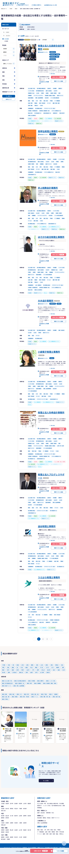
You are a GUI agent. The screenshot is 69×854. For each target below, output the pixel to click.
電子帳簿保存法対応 (57, 805)
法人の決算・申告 (41, 803)
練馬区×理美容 (15, 696)
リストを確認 (60, 851)
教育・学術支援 (60, 832)
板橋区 (26, 667)
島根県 (7, 830)
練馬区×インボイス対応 (50, 680)
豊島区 (13, 667)
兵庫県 (11, 823)
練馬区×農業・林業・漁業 (45, 696)
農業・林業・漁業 (47, 834)
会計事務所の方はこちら (49, 5)
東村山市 (43, 670)
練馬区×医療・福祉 (56, 696)
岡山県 (11, 830)
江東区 (37, 665)
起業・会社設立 (41, 813)
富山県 (7, 816)
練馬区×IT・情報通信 (53, 694)
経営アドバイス (55, 818)
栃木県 (7, 808)
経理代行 (39, 805)
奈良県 (16, 823)
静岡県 (2, 818)
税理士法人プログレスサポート (51, 476)
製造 (42, 830)
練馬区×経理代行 (40, 680)
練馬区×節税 (29, 683)
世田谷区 (56, 665)
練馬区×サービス (34, 696)
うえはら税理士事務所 (49, 577)
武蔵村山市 (21, 672)
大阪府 (2, 823)
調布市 (17, 670)
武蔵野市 (57, 667)
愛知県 (7, 818)
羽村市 (36, 672)
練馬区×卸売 (26, 694)
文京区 (22, 665)
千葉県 (20, 808)
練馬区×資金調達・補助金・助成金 (49, 683)
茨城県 (2, 808)
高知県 (7, 832)
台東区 (27, 665)
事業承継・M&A (50, 813)
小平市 (33, 670)
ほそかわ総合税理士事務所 (51, 237)
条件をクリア (9, 99)
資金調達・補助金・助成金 (44, 818)
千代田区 (3, 665)
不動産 (58, 830)
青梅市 (3, 670)
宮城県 (16, 803)
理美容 (53, 832)
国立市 (54, 670)
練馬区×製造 (11, 694)
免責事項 (25, 847)
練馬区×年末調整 (31, 680)
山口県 (20, 830)
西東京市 (48, 672)
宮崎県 (24, 837)
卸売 (48, 830)
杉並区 (8, 667)
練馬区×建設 (4, 694)
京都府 (7, 823)
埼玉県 (16, 808)
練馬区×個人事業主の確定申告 (20, 680)
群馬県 (11, 808)
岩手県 (11, 803)
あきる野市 (42, 672)
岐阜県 (29, 816)
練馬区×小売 (19, 694)
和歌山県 (3, 825)
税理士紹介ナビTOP (8, 5)
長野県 (24, 816)
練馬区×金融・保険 (5, 696)
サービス (39, 834)
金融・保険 (48, 832)
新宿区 (17, 665)
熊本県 (16, 837)
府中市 (8, 670)
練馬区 (16, 8)
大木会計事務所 (45, 300)
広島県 (16, 830)
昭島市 (13, 670)
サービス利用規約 (32, 847)
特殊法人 (61, 834)
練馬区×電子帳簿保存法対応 (7, 683)
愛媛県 (2, 832)
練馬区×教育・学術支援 (24, 696)
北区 (17, 667)
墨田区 (32, 665)
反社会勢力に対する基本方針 (51, 847)
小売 (45, 830)
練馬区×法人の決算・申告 (7, 680)
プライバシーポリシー (16, 847)
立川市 (52, 667)
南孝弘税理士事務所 (48, 131)
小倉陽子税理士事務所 (49, 351)
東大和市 (3, 672)
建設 (38, 830)
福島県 (29, 803)
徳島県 (24, 830)
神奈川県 (3, 810)
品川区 (42, 665)
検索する (10, 96)
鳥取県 (2, 830)
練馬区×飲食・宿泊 (35, 694)
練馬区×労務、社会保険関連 (18, 685)
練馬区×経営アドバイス (6, 685)
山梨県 (20, 816)
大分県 (20, 837)
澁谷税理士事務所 (47, 526)
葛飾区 (36, 667)
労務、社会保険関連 (42, 823)
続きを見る (53, 73)
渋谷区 (62, 665)
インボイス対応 (47, 805)
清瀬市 (9, 672)
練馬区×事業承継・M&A (19, 683)
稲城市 (31, 672)
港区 (13, 665)
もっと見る (46, 780)
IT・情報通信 (40, 832)
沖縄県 (8, 839)
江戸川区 (41, 667)
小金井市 (27, 670)
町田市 (22, 670)
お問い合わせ (41, 851)
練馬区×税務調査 (37, 683)
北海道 (2, 803)
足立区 (31, 667)
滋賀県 (24, 823)
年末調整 (61, 803)
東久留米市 (14, 672)
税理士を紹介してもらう (22, 5)
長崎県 (11, 837)
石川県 (11, 816)
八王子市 (47, 667)
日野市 (38, 670)
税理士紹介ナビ (4, 8)
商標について (40, 847)
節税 (64, 805)
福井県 (16, 816)
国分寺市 (48, 670)
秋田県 (20, 803)
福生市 (59, 670)
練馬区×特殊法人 (5, 699)
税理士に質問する (36, 5)
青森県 (7, 803)
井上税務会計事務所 (48, 187)
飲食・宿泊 (53, 830)
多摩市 (26, 672)
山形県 (24, 803)
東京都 (11, 8)
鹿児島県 (3, 839)
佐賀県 (7, 837)
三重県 (20, 823)
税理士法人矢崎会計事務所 (51, 412)
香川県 (29, 830)
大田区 (51, 665)
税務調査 (39, 807)
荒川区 (21, 667)
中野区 (3, 667)
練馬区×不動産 (44, 694)
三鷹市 (63, 667)
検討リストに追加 (58, 81)
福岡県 (2, 837)
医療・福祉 (55, 834)
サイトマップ (7, 847)
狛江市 (63, 670)
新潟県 (2, 816)
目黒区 (46, 665)
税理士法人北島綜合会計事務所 (51, 47)
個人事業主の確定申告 (52, 803)
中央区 (9, 665)
